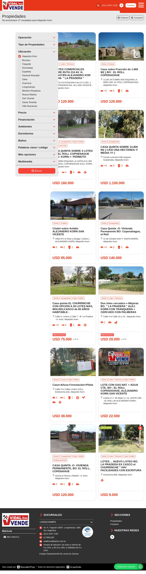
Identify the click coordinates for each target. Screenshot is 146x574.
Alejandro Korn (14, 57)
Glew (9, 80)
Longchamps (13, 87)
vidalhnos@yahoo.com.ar (55, 542)
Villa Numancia (14, 106)
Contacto (131, 5)
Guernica (11, 83)
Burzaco (11, 60)
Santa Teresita (14, 103)
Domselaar (12, 68)
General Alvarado (15, 76)
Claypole (11, 64)
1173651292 (48, 538)
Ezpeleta (11, 72)
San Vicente (13, 99)
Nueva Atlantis (14, 95)
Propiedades (116, 521)
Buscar (23, 171)
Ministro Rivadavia (16, 91)
